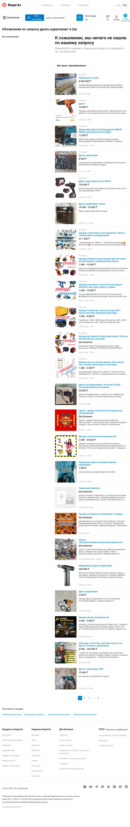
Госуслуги (36, 766)
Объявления (11, 17)
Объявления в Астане (11, 714)
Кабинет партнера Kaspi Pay (71, 769)
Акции (34, 761)
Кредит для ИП (8, 761)
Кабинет (116, 17)
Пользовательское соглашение (112, 735)
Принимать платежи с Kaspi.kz (72, 758)
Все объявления (10, 36)
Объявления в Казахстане (85, 714)
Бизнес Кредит (65, 740)
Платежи (35, 745)
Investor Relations (106, 745)
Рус (125, 5)
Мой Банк (36, 750)
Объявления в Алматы (35, 714)
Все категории (34, 17)
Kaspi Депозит (8, 750)
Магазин (35, 735)
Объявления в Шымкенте (59, 714)
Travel (34, 740)
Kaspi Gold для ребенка (12, 740)
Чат (107, 17)
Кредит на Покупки (10, 755)
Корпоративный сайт (11, 807)
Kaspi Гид (36, 776)
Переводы (36, 755)
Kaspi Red (6, 745)
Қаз (119, 5)
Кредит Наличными (11, 766)
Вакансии (103, 740)
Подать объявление (125, 17)
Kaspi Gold (6, 735)
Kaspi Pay (63, 735)
